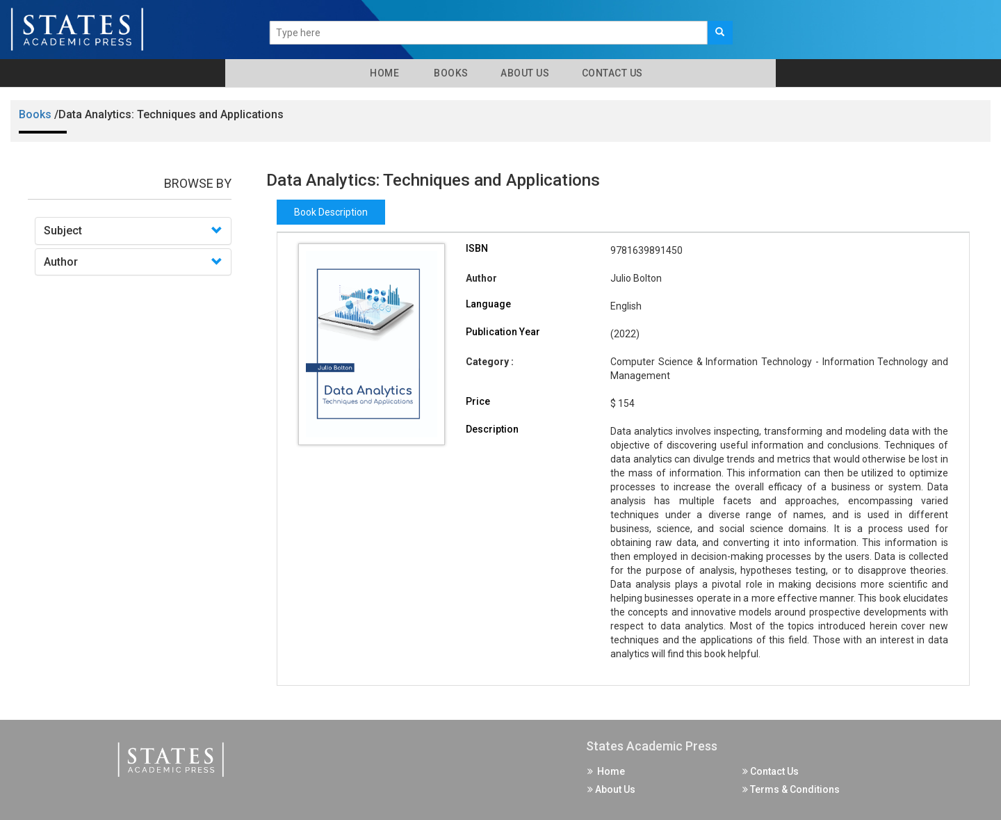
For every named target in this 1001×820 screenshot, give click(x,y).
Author (61, 261)
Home (382, 73)
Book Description (331, 212)
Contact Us (611, 73)
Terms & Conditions (791, 789)
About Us (524, 73)
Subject (63, 230)
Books (449, 73)
